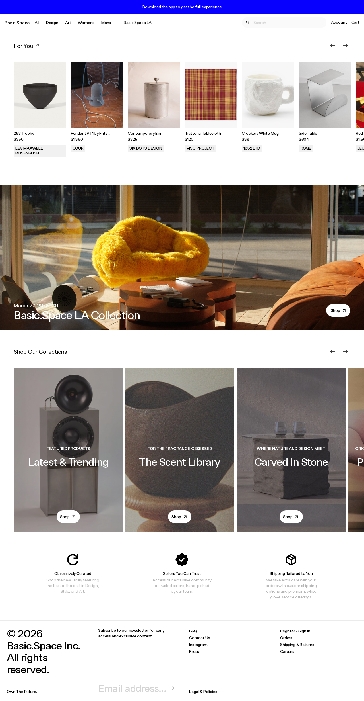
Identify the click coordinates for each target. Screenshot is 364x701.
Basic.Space (17, 22)
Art (68, 22)
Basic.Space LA (138, 22)
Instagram (198, 644)
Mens (106, 22)
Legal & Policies (203, 691)
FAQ (193, 630)
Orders (286, 637)
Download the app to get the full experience (182, 7)
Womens (86, 22)
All (37, 22)
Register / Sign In (295, 630)
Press (194, 651)
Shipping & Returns (297, 644)
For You (27, 45)
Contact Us (199, 637)
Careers (287, 651)
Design (52, 22)
